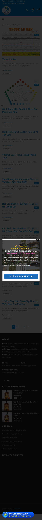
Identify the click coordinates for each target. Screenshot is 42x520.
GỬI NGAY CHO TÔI (21, 276)
